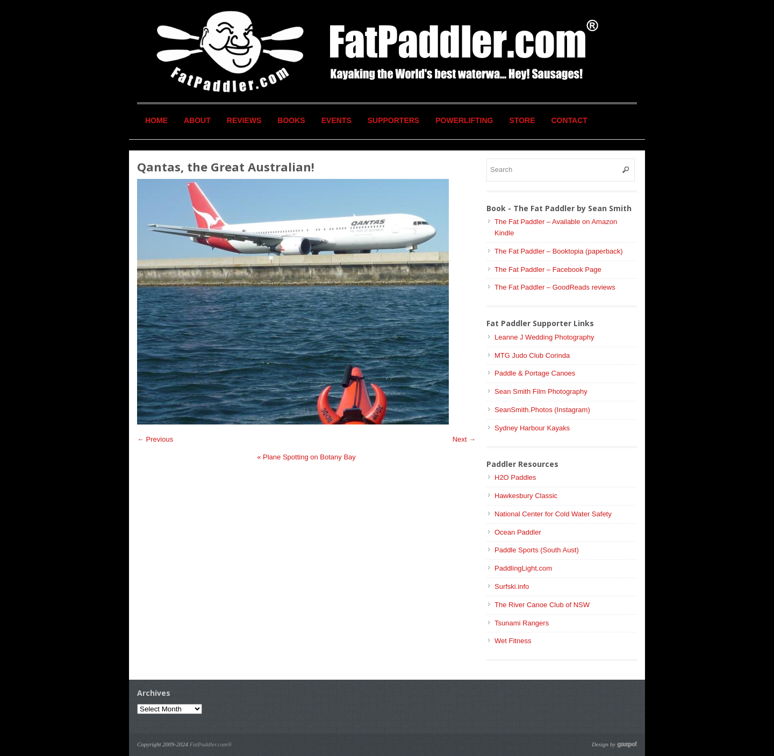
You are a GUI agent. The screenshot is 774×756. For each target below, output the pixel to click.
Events (336, 120)
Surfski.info (511, 586)
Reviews (244, 120)
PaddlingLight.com (523, 568)
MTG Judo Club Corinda (532, 355)
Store (522, 120)
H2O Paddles (515, 477)
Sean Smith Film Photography (540, 391)
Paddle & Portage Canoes (534, 373)
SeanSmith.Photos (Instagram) (542, 410)
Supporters (393, 120)
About (197, 120)
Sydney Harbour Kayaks (532, 428)
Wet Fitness (512, 641)
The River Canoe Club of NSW (542, 605)
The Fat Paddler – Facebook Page (547, 269)
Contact (569, 120)
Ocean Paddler (517, 532)
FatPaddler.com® (211, 744)
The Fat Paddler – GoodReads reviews (554, 287)
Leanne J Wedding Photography (544, 337)
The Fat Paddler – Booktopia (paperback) (558, 251)
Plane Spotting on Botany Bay (306, 457)
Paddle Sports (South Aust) (536, 550)
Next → (464, 439)
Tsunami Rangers (521, 623)
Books (291, 120)
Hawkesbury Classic (525, 496)
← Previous (155, 439)
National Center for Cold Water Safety (553, 514)
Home (156, 120)
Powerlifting (464, 120)
